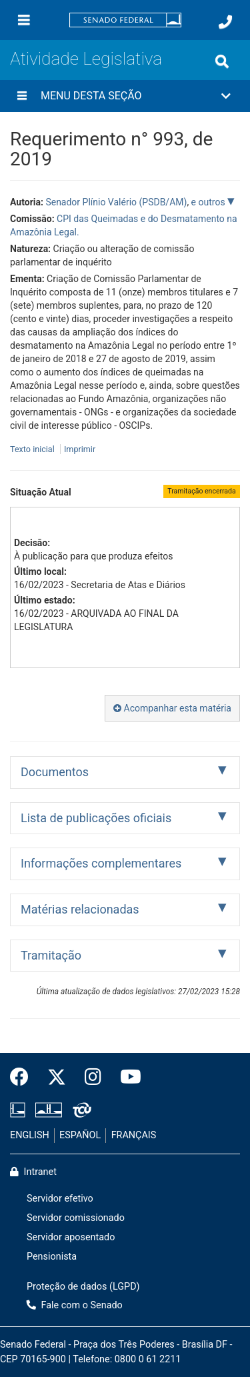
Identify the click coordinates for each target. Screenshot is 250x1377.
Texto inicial (33, 449)
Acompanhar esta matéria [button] (172, 708)
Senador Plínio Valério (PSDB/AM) (116, 202)
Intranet (33, 1172)
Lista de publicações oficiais (96, 818)
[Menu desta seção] (22, 96)
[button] (125, 96)
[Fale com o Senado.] (225, 22)
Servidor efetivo (60, 1198)
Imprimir (79, 449)
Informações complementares (101, 863)
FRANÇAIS (134, 1135)
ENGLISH (29, 1135)
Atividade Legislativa (86, 59)
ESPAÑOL (80, 1135)
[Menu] (24, 20)
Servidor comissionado (76, 1218)
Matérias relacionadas (80, 909)
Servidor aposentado (71, 1237)
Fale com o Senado (75, 1305)
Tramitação (51, 955)
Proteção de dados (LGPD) (83, 1286)
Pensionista (52, 1256)
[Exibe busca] (222, 61)
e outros (209, 202)
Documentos (55, 772)
